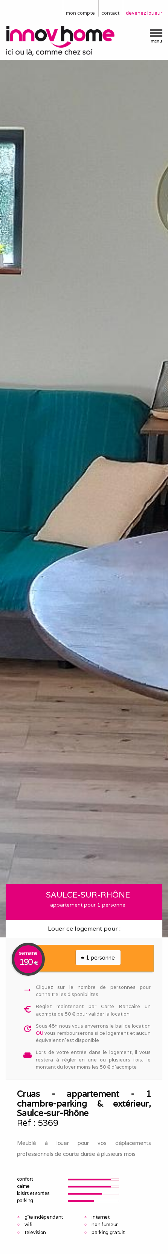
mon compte (80, 13)
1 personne (98, 957)
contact (110, 13)
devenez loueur (144, 13)
